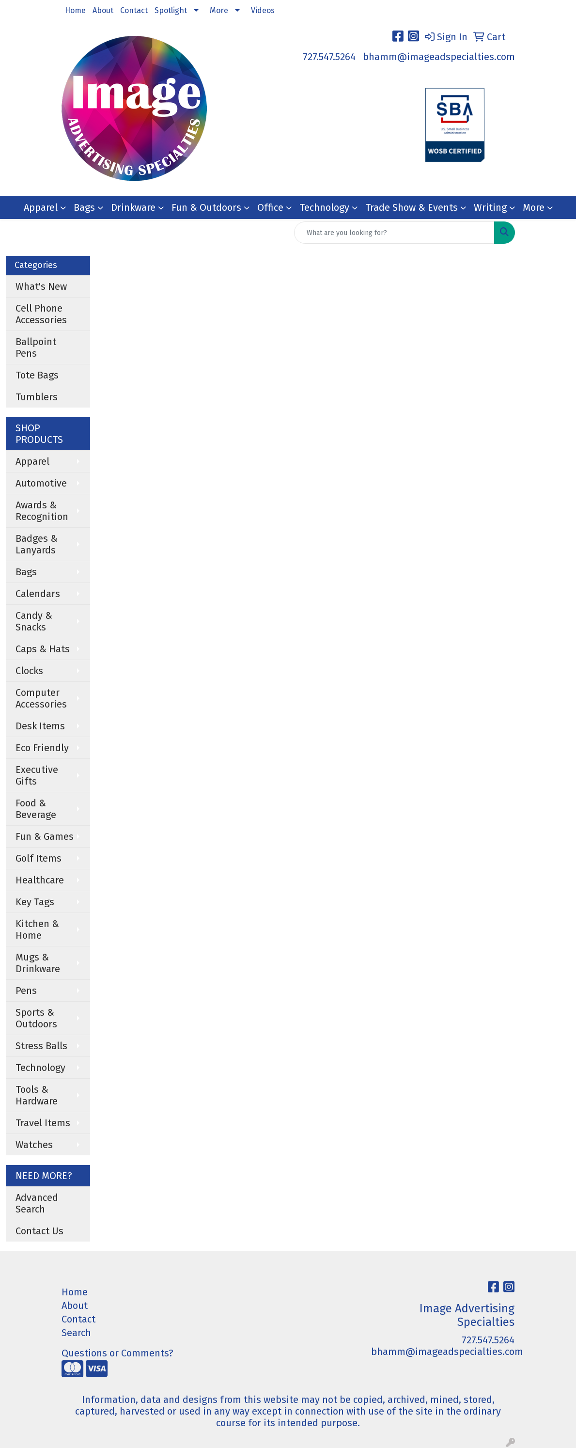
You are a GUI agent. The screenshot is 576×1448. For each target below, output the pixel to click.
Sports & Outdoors (36, 1018)
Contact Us (39, 1231)
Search (76, 1332)
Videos (263, 10)
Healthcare (40, 880)
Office (270, 207)
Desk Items (40, 726)
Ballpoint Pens (36, 347)
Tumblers (37, 397)
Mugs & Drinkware (38, 963)
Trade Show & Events (411, 207)
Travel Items (43, 1123)
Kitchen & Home (37, 929)
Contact (134, 10)
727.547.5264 (329, 57)
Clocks (29, 671)
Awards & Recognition (42, 510)
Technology (324, 207)
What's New (41, 286)
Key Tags (35, 902)
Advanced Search (37, 1203)
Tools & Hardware (37, 1095)
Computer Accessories (41, 698)
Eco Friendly (42, 748)
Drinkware (133, 207)
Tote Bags (37, 375)
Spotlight (171, 10)
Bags (84, 207)
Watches (34, 1144)
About (103, 10)
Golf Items (39, 858)
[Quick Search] (394, 232)
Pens (26, 990)
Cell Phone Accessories (41, 314)
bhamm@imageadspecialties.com (439, 57)
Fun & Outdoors (206, 207)
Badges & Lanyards (37, 544)
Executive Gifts (37, 775)
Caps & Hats (43, 649)
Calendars (38, 593)
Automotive (41, 483)
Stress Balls (41, 1046)
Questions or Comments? (117, 1353)
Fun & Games (45, 836)
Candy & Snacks (34, 621)
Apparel (41, 207)
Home (75, 10)
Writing (490, 207)
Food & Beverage (36, 808)
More (219, 10)
